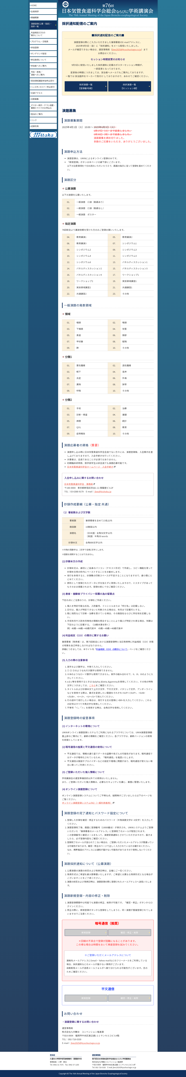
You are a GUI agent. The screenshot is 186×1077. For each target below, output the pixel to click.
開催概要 (35, 17)
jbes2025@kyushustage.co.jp (126, 49)
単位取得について (38, 59)
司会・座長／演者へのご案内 (37, 73)
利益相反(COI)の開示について (38, 34)
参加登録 (35, 47)
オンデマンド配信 (38, 53)
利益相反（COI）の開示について (111, 649)
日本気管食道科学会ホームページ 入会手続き (90, 466)
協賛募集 (35, 98)
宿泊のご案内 (36, 114)
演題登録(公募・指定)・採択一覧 (41, 25)
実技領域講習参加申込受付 (42, 80)
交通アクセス (36, 92)
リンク (34, 120)
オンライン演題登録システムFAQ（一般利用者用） (87, 802)
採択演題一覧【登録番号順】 (86, 86)
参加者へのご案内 (38, 65)
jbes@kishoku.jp (103, 491)
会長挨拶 (35, 11)
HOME (34, 5)
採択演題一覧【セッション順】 (129, 86)
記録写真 (35, 126)
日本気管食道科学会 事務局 (78, 484)
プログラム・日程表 (39, 41)
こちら (92, 685)
